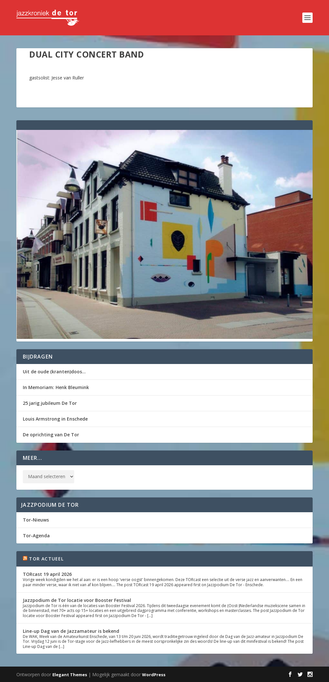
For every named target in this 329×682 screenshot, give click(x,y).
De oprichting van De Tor (51, 435)
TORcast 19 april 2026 (47, 574)
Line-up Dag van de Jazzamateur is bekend (71, 631)
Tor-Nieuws (36, 520)
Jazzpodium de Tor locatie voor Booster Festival (77, 600)
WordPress (153, 674)
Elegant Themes (69, 674)
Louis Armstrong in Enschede (55, 419)
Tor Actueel (46, 559)
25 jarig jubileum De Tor (50, 403)
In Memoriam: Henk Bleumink (56, 387)
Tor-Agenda (36, 535)
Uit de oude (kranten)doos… (54, 371)
